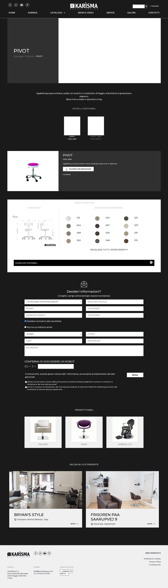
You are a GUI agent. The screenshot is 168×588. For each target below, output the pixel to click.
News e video (86, 13)
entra (74, 524)
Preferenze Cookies (152, 559)
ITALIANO (154, 6)
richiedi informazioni (78, 169)
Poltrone (29, 56)
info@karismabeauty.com (43, 571)
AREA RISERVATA (153, 553)
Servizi (110, 13)
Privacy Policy (155, 562)
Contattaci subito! (66, 572)
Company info (155, 565)
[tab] (72, 128)
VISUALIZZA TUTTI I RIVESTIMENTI (109, 250)
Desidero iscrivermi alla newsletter (44, 321)
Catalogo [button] (57, 13)
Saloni (131, 13)
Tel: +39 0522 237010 (42, 573)
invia (135, 375)
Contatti (154, 13)
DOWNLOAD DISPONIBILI (83, 262)
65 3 (30, 366)
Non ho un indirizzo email (39, 327)
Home (12, 13)
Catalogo (18, 56)
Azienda (32, 13)
